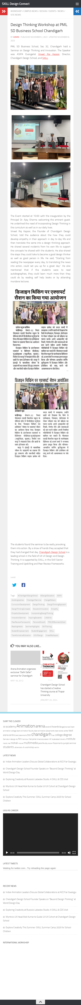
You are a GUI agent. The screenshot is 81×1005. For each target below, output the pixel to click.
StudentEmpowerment (20, 631)
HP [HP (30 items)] (50, 739)
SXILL (45, 58)
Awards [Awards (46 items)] (55, 726)
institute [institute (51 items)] (70, 738)
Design (43, 11)
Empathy (54, 609)
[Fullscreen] (74, 852)
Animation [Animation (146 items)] (25, 726)
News (61, 11)
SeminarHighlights (32, 626)
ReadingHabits (17, 626)
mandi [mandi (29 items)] (5, 743)
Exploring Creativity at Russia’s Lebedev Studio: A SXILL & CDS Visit (37, 779)
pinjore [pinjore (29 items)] (49, 743)
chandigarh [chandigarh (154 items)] (41, 734)
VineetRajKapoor (52, 635)
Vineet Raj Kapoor (48, 54)
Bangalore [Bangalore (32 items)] (63, 727)
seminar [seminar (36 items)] (72, 743)
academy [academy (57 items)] (11, 726)
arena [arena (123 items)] (40, 726)
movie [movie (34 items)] (20, 743)
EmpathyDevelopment (20, 613)
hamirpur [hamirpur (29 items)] (25, 739)
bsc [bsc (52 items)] (29, 734)
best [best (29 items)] (69, 727)
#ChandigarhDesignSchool (28, 596)
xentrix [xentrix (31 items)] (36, 747)
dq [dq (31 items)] (17, 739)
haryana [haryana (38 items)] (32, 739)
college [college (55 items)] (59, 735)
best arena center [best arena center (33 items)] (61, 731)
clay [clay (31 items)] (53, 735)
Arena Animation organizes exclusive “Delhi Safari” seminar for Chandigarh (23, 672)
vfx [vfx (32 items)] (23, 747)
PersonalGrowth (39, 622)
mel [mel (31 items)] (9, 743)
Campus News (30, 11)
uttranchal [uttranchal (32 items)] (18, 747)
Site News (16, 15)
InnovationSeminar (19, 618)
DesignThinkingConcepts (21, 609)
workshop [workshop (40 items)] (29, 747)
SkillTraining (47, 626)
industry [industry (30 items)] (63, 739)
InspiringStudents (35, 618)
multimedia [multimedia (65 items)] (31, 743)
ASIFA (59, 596)
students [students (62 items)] (8, 747)
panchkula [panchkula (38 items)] (42, 743)
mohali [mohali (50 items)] (14, 742)
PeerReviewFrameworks (21, 622)
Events (52, 11)
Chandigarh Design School (52, 552)
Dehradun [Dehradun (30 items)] (6, 739)
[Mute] (69, 852)
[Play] (6, 852)
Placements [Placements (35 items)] (58, 743)
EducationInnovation (40, 609)
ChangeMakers (50, 600)
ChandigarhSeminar (34, 600)
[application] (40, 834)
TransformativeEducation (21, 635)
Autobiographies (18, 600)
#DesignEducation (47, 596)
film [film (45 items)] (20, 739)
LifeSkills (48, 618)
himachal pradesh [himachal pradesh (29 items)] (43, 739)
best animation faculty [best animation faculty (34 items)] (25, 731)
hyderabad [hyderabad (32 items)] (56, 739)
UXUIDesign (38, 635)
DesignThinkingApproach (56, 604)
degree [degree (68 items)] (67, 735)
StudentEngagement (39, 631)
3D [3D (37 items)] (4, 727)
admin (16, 37)
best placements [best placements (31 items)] (21, 735)
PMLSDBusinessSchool (56, 622)
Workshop (16, 11)
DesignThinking (38, 604)
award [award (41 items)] (48, 726)
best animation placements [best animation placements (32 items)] (44, 731)
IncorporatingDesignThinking (42, 613)
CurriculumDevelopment (21, 604)
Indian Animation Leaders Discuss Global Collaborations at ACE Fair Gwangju (41, 761)
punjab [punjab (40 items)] (66, 743)
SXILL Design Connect (15, 4)
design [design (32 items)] (12, 739)
